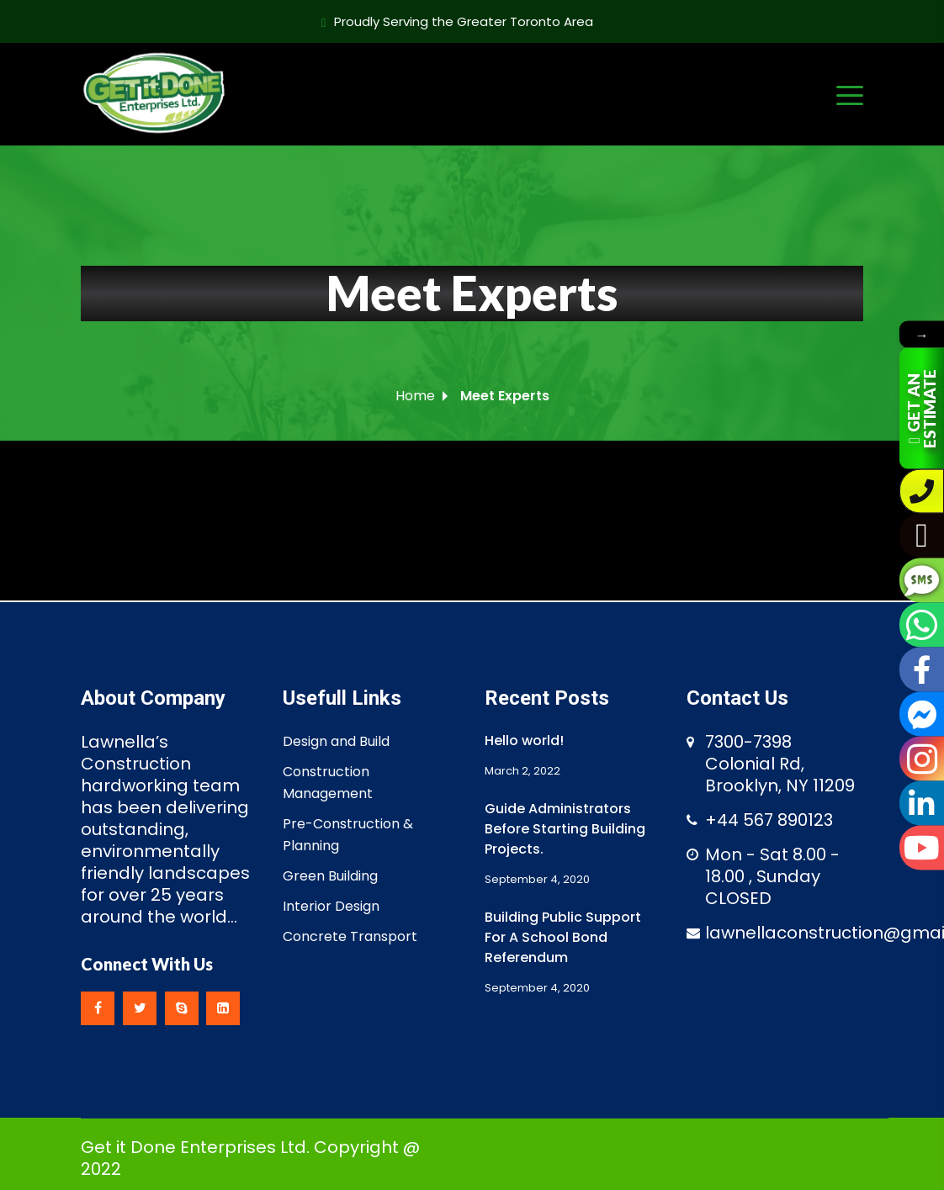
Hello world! (524, 740)
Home (415, 395)
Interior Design (331, 906)
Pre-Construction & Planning (348, 834)
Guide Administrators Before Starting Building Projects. (565, 829)
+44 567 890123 (769, 820)
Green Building (330, 876)
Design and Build (336, 741)
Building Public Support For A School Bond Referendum (563, 937)
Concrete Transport (350, 936)
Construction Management (328, 782)
